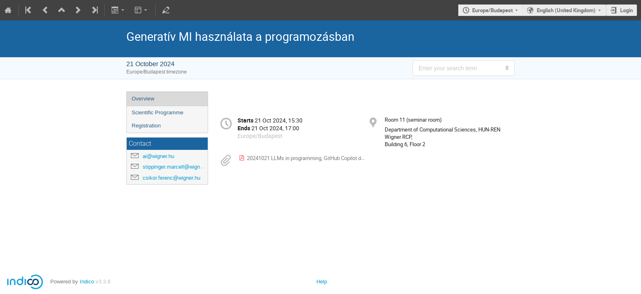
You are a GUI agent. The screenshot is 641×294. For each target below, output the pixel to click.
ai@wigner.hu (158, 156)
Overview (143, 99)
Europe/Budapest (492, 10)
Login (626, 10)
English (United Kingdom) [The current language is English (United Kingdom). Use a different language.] (566, 10)
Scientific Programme (158, 112)
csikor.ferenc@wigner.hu (171, 177)
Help (321, 281)
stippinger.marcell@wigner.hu (177, 166)
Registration (146, 125)
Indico (87, 281)
